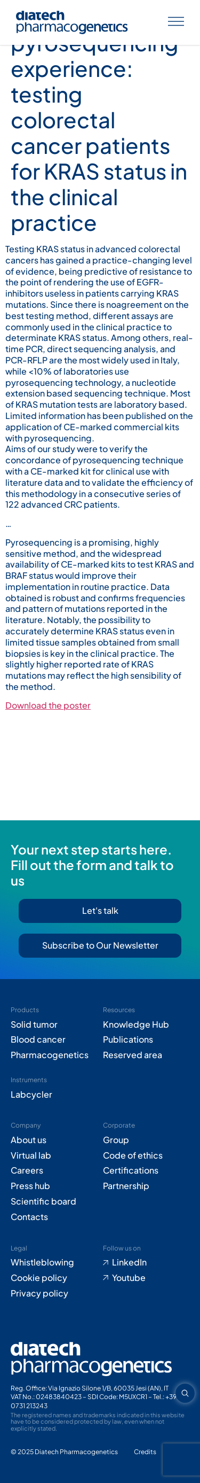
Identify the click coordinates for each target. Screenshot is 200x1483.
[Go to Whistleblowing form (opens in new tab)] (54, 1262)
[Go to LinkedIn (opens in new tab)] (146, 1262)
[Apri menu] (176, 23)
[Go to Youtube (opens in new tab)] (146, 1278)
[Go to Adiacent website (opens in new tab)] (145, 1452)
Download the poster (48, 705)
